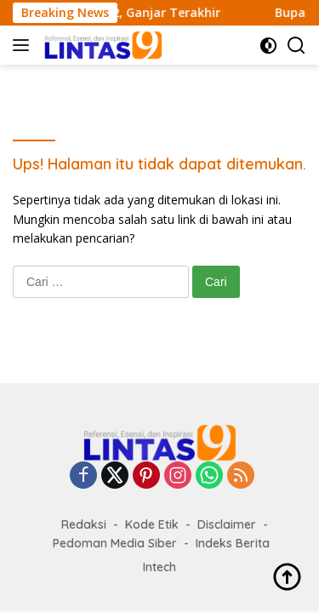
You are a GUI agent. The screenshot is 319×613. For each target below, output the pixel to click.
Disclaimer (226, 524)
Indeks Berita (233, 543)
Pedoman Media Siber (115, 543)
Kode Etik (152, 524)
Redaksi (83, 524)
